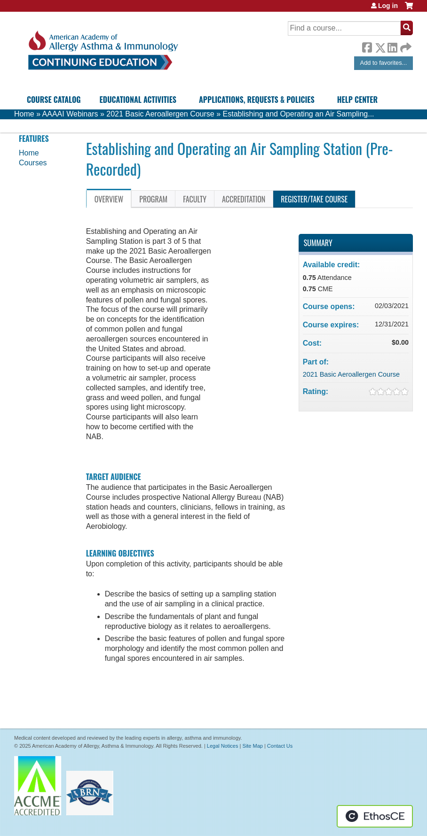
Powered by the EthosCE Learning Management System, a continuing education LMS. (375, 816)
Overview (109, 199)
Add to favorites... (383, 62)
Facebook (367, 46)
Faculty (194, 199)
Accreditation (243, 199)
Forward (405, 45)
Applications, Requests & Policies (257, 99)
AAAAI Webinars (70, 114)
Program (153, 199)
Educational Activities (138, 99)
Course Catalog (54, 99)
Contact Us (280, 746)
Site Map (252, 746)
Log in (388, 5)
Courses (33, 163)
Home (24, 114)
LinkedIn (392, 46)
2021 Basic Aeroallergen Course (160, 114)
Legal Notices (222, 746)
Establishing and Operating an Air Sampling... (298, 114)
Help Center (357, 99)
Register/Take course (314, 199)
